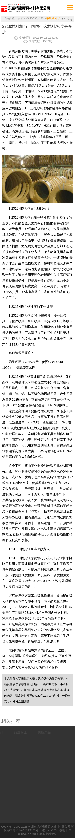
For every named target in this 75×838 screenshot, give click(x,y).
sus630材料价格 (46, 833)
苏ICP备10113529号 (25, 830)
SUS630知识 (35, 18)
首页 (21, 18)
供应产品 (39, 732)
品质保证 (15, 732)
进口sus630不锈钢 (53, 830)
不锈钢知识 (53, 18)
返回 (66, 18)
